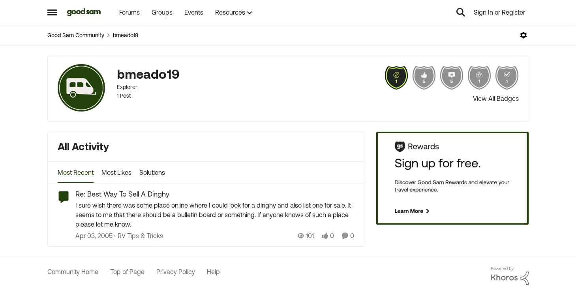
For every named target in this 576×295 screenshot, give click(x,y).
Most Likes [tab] (116, 172)
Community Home (72, 271)
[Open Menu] (523, 35)
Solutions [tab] (152, 172)
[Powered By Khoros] (510, 276)
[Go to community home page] (84, 12)
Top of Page (127, 271)
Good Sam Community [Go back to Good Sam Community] (75, 35)
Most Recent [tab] (76, 172)
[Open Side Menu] (52, 12)
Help (213, 271)
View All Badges (496, 98)
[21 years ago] (94, 235)
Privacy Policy (175, 271)
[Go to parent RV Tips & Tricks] (138, 235)
